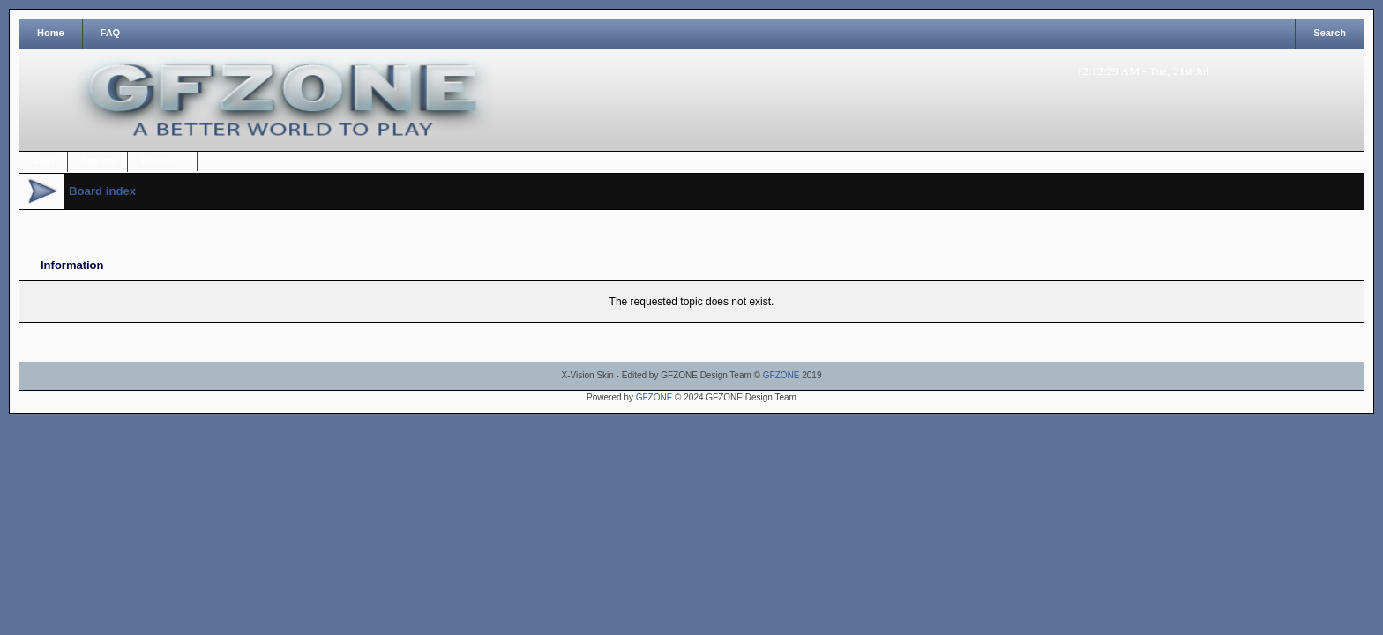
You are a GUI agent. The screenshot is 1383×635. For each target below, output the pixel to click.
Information (72, 265)
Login (45, 161)
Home (50, 32)
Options (158, 161)
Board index (102, 191)
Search (1329, 32)
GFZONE (781, 375)
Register (98, 161)
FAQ (111, 32)
